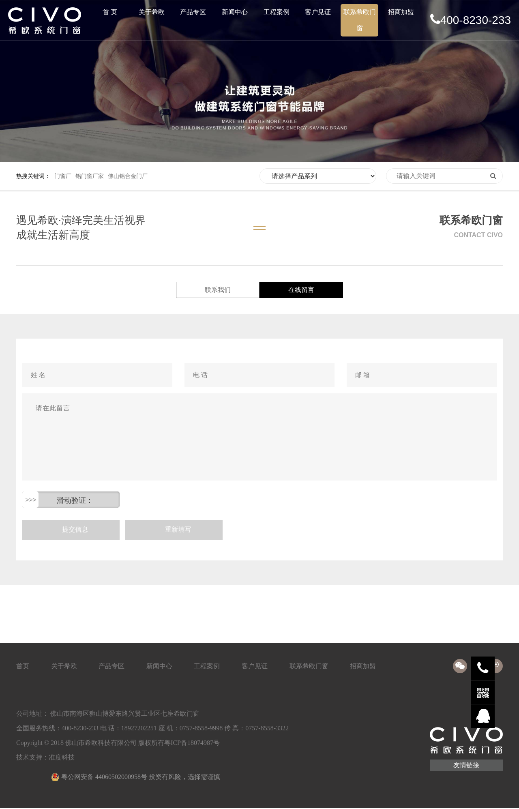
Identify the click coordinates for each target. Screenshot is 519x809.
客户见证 (318, 12)
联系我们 (219, 290)
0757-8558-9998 (201, 728)
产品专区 (193, 12)
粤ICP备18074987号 (192, 743)
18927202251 (139, 728)
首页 (22, 666)
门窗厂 (62, 176)
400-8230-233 (470, 19)
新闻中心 (235, 12)
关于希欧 (152, 12)
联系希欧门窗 (359, 20)
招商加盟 (401, 12)
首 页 (110, 12)
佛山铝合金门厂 (128, 176)
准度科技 (62, 758)
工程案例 (277, 12)
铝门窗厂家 (89, 176)
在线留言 (300, 290)
